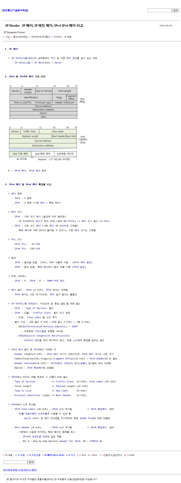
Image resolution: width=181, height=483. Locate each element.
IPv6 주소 (20, 248)
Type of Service (36, 308)
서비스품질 (40, 331)
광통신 (83, 363)
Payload (61, 386)
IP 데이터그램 (19, 58)
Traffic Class (42, 312)
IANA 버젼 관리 (55, 280)
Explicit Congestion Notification (46, 335)
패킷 (30, 58)
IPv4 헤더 (21, 170)
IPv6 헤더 (35, 170)
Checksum (29, 363)
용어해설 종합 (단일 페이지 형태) (20, 469)
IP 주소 (71, 454)
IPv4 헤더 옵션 (82, 262)
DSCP (75, 326)
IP (10, 49)
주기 (63, 418)
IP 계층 (21, 454)
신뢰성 (67, 363)
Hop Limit (62, 390)
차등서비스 (60, 326)
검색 (175, 10)
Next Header (63, 395)
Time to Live (23, 390)
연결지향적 (31, 413)
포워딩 (31, 303)
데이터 (58, 63)
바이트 (71, 221)
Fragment (58, 358)
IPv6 (22, 76)
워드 (38, 221)
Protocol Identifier (28, 395)
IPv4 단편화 (96, 358)
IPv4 (11, 76)
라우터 (27, 340)
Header (19, 354)
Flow (90, 418)
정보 (74, 58)
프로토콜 (42, 413)
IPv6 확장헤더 (35, 367)
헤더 (15, 49)
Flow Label (34, 317)
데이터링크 (56, 363)
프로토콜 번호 (39, 436)
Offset (69, 358)
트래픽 (83, 418)
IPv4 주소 (20, 243)
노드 (75, 340)
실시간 (27, 418)
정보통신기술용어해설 (15, 10)
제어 (68, 58)
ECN (54, 321)
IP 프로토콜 (34, 454)
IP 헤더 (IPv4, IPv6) (54, 454)
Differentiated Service (38, 326)
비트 (25, 221)
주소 (53, 58)
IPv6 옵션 (79, 266)
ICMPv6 (94, 441)
